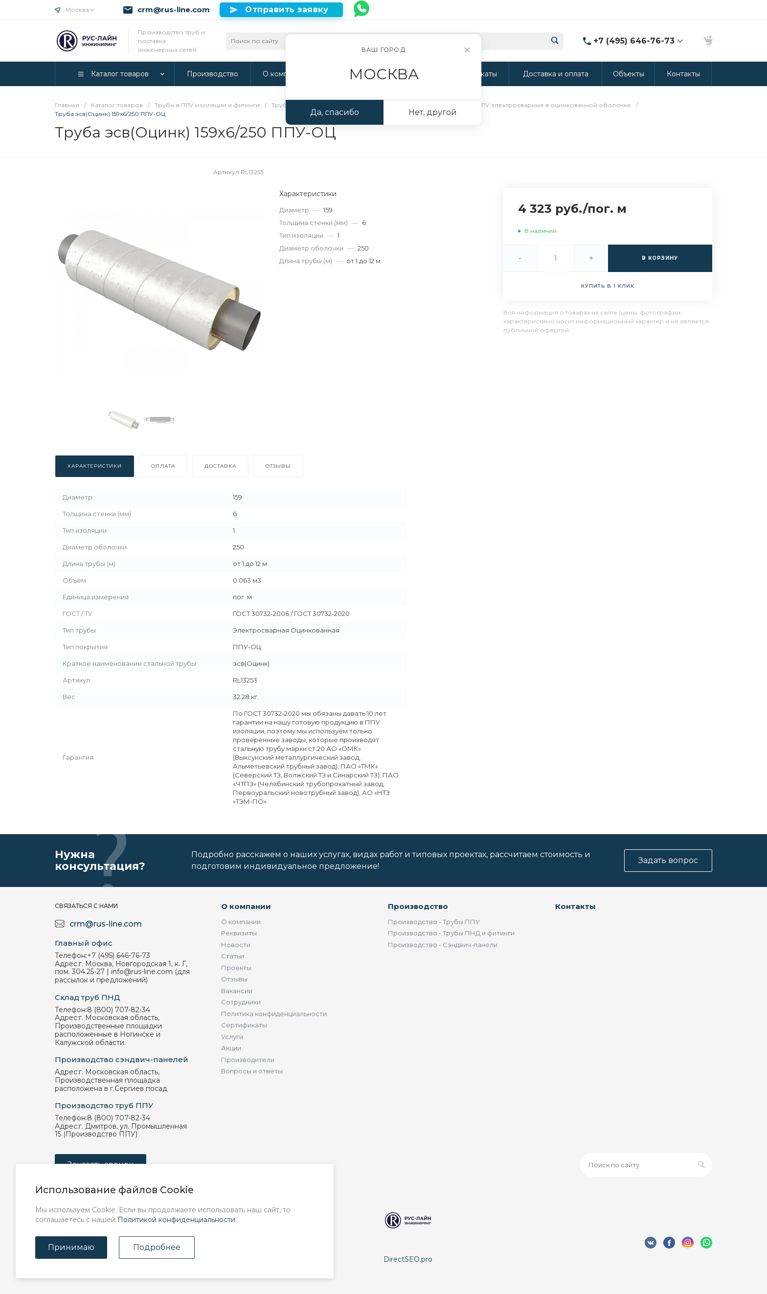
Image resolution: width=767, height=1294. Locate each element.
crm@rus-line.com (173, 9)
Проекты (236, 968)
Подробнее (156, 1247)
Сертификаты (244, 1025)
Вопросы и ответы (252, 1071)
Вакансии (236, 991)
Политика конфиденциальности (274, 1014)
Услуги (232, 1037)
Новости (235, 945)
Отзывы (234, 979)
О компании (246, 906)
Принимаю (71, 1247)
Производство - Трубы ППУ (434, 922)
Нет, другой (432, 112)
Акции (231, 1048)
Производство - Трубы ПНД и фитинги (451, 933)
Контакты (575, 906)
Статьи (232, 956)
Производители (247, 1060)
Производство (418, 906)
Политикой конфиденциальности (176, 1219)
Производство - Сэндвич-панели (442, 945)
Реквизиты (239, 933)
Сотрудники (241, 1002)
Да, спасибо (334, 112)
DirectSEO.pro (408, 1259)
